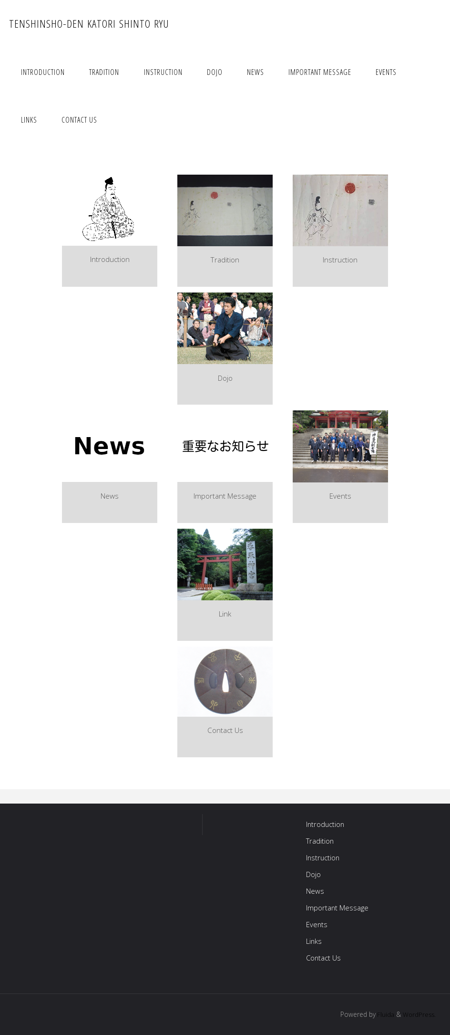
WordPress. (418, 1014)
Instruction (323, 857)
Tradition (320, 841)
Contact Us (324, 957)
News (315, 891)
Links (314, 941)
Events (317, 924)
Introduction (326, 824)
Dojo (313, 874)
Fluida (383, 1014)
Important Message (337, 907)
